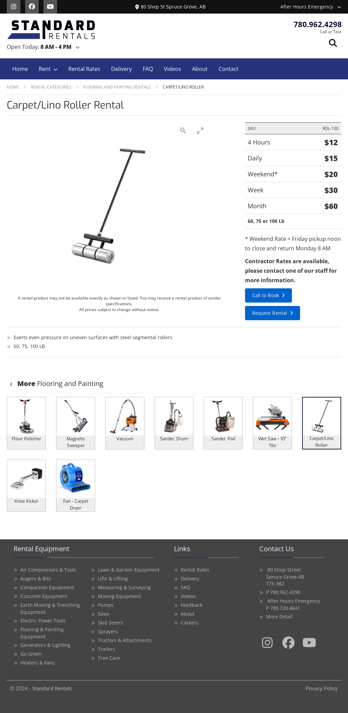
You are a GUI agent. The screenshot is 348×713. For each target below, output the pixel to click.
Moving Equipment (119, 596)
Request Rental (269, 313)
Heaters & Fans (37, 662)
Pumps (106, 605)
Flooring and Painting (59, 383)
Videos (172, 69)
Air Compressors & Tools (48, 569)
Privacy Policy (322, 688)
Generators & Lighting (45, 645)
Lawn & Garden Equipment (128, 569)
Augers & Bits (35, 578)
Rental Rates (84, 69)
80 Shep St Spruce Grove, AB (170, 6)
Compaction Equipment (47, 587)
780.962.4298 (318, 24)
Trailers (106, 649)
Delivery (121, 69)
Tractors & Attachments (125, 640)
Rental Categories (51, 87)
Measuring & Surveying (124, 587)
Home (20, 69)
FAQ (148, 69)
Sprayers (108, 631)
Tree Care (109, 658)
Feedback (191, 605)
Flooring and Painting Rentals (117, 87)
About (200, 69)
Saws (103, 614)
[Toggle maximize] (200, 130)
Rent (45, 69)
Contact (229, 69)
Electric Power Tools (43, 620)
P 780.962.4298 (283, 592)
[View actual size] (183, 130)
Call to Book (265, 295)
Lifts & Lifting (113, 578)
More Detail (279, 616)
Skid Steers (110, 622)
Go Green (31, 654)
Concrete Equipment (43, 596)
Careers (189, 622)
